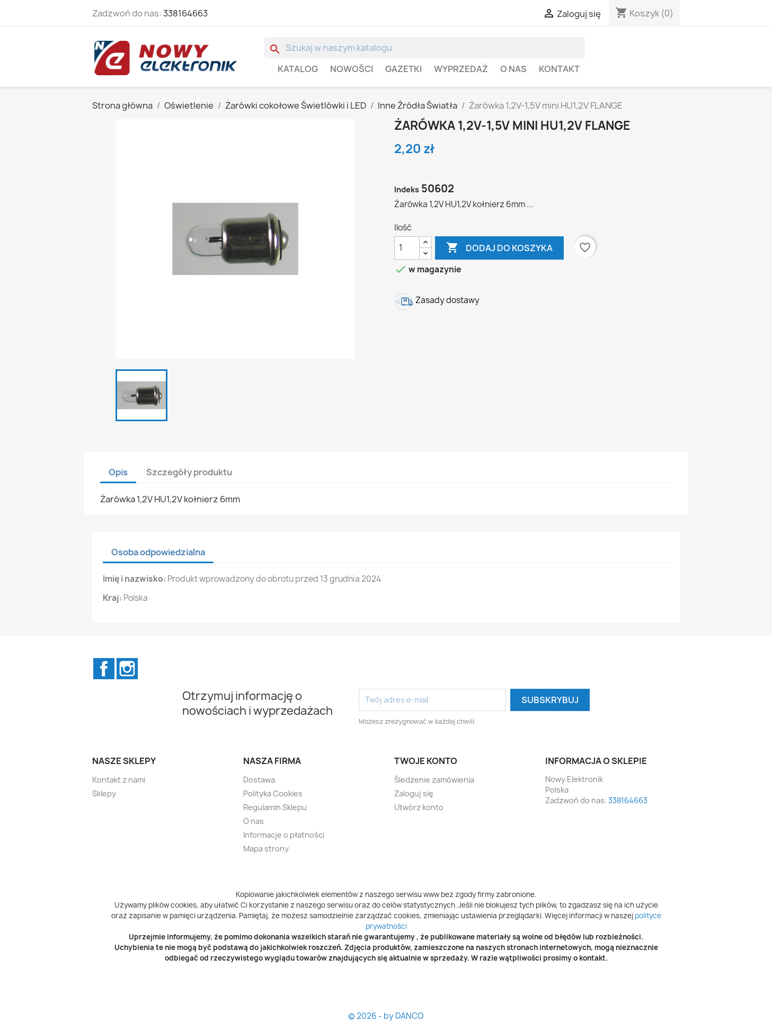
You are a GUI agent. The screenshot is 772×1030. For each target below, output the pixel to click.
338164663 (185, 13)
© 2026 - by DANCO (386, 1016)
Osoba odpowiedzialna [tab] (158, 552)
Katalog (298, 69)
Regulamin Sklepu (275, 807)
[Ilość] (407, 248)
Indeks (406, 189)
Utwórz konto (418, 807)
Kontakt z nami (118, 780)
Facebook (103, 668)
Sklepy (104, 793)
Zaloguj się (413, 793)
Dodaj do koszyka (499, 248)
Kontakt (559, 69)
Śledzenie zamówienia (434, 780)
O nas (513, 69)
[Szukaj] (424, 47)
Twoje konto (425, 761)
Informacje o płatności (283, 835)
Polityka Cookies (273, 793)
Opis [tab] (118, 472)
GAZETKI (403, 69)
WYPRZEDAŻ (461, 69)
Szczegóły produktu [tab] (189, 472)
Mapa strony (266, 848)
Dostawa (259, 780)
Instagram (127, 668)
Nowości (351, 69)
